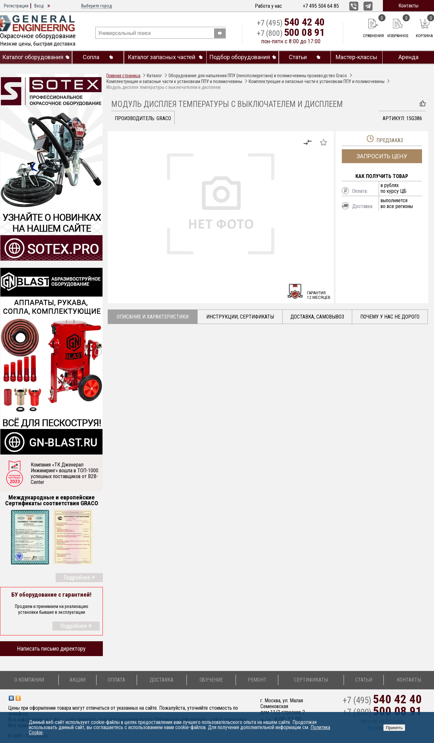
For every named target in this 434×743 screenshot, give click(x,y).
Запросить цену (381, 156)
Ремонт (257, 680)
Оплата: (360, 191)
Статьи (298, 57)
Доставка (161, 680)
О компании (29, 680)
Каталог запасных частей (161, 57)
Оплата (116, 680)
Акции (77, 680)
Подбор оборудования (239, 57)
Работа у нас (268, 6)
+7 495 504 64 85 (321, 6)
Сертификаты (311, 680)
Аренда (408, 57)
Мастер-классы (356, 57)
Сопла (91, 57)
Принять (394, 727)
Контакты (408, 6)
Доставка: (362, 206)
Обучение (211, 680)
